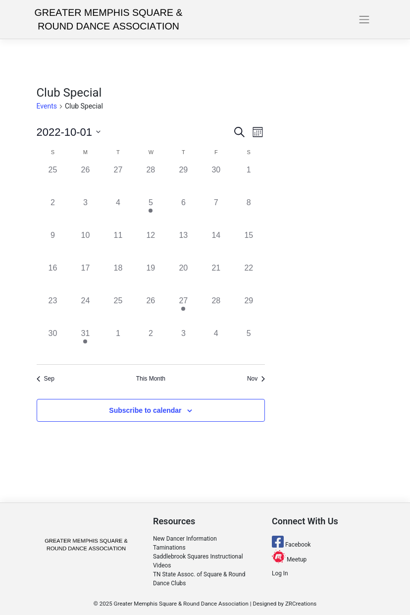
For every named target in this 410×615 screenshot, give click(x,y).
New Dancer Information (185, 538)
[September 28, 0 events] (150, 180)
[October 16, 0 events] (53, 278)
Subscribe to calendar (145, 410)
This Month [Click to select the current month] (150, 378)
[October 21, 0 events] (216, 278)
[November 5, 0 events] (248, 344)
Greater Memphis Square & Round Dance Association (181, 603)
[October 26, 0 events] (150, 311)
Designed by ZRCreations (284, 603)
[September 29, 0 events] (183, 180)
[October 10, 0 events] (85, 245)
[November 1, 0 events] (118, 344)
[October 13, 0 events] (183, 245)
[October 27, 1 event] (183, 311)
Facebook (291, 544)
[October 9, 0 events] (53, 245)
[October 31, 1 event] (85, 344)
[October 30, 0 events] (53, 344)
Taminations (169, 547)
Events (47, 106)
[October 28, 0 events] (216, 311)
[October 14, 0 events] (216, 245)
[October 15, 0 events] (248, 245)
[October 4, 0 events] (118, 213)
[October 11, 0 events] (118, 245)
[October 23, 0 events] (53, 311)
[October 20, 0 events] (183, 278)
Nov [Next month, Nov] (256, 378)
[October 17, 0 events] (85, 278)
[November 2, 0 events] (150, 344)
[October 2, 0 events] (53, 213)
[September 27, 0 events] (118, 180)
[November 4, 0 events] (216, 344)
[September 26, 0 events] (85, 180)
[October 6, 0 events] (183, 213)
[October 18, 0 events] (118, 278)
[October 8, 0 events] (248, 213)
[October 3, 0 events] (85, 213)
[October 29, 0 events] (248, 311)
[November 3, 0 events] (183, 344)
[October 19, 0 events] (150, 278)
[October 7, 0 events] (216, 213)
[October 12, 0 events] (150, 245)
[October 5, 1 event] (150, 213)
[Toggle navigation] (364, 19)
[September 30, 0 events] (216, 180)
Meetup (289, 559)
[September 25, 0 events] (53, 180)
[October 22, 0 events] (248, 278)
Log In (280, 573)
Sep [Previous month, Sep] (45, 378)
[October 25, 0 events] (118, 311)
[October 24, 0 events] (85, 311)
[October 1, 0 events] (248, 180)
